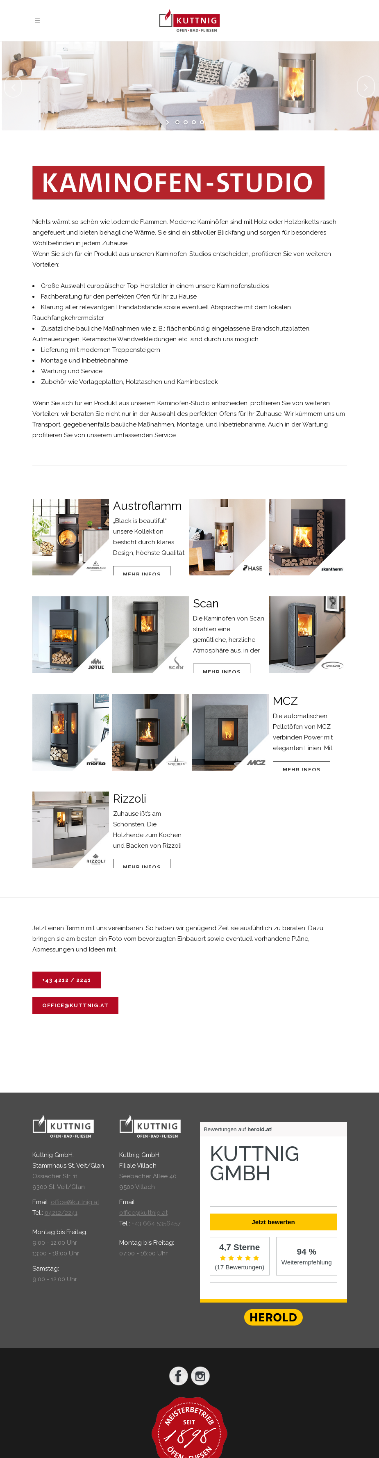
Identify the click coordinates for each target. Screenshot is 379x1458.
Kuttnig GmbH (255, 1163)
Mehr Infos (142, 574)
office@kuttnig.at (75, 1005)
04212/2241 (61, 1212)
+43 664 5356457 (156, 1223)
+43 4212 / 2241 (66, 980)
